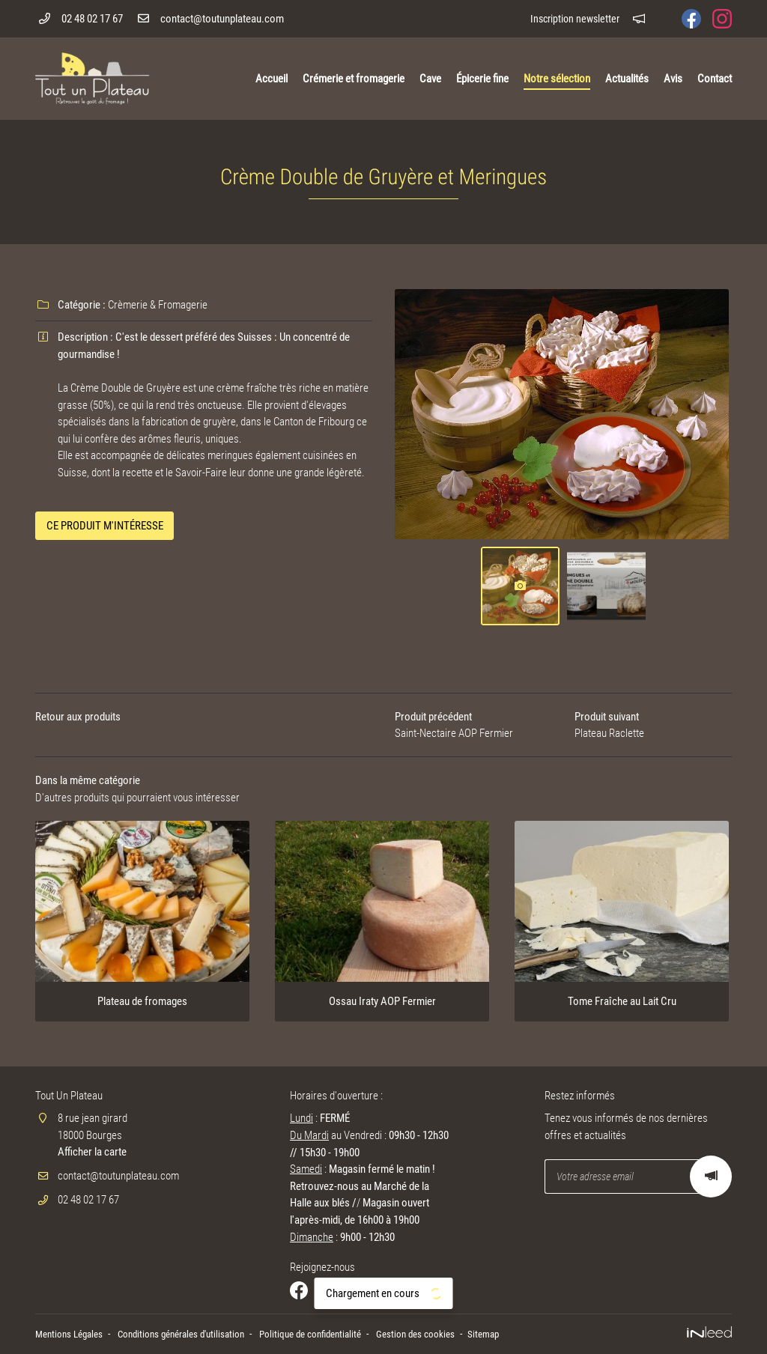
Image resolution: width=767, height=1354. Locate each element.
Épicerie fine (482, 78)
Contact (714, 78)
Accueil (271, 78)
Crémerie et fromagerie (353, 78)
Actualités (627, 78)
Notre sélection (557, 78)
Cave (430, 78)
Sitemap (514, 1335)
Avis (673, 78)
